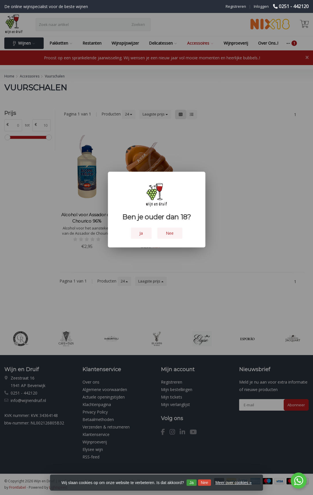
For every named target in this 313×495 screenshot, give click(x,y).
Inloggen (261, 6)
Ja (191, 482)
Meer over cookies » (233, 482)
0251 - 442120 (294, 6)
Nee (204, 482)
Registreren (236, 6)
